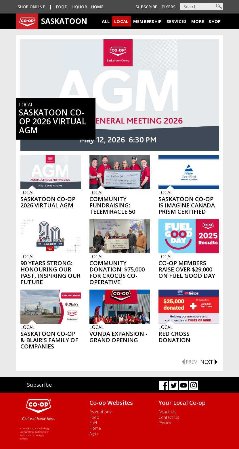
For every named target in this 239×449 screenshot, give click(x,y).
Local (121, 21)
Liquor (79, 6)
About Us (167, 412)
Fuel (93, 422)
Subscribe (146, 6)
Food (62, 6)
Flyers (169, 6)
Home (97, 6)
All (106, 21)
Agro (93, 433)
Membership (147, 21)
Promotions (100, 412)
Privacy (164, 422)
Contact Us (168, 417)
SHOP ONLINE (31, 6)
